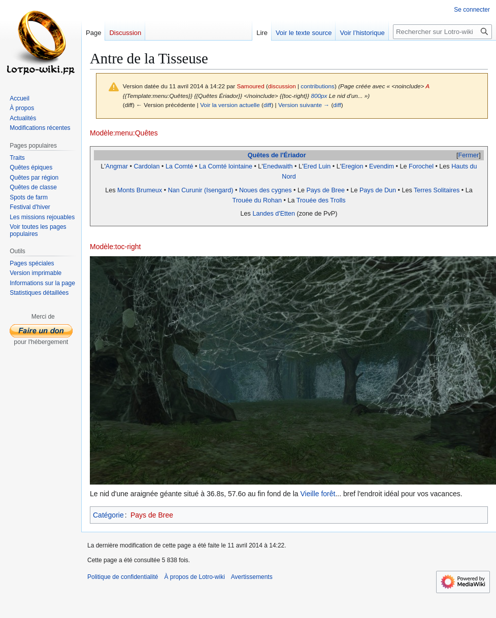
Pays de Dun (377, 190)
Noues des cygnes (265, 190)
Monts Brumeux (139, 190)
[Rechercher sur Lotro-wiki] (442, 31)
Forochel (421, 166)
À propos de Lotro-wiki (194, 576)
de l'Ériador (288, 155)
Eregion (352, 166)
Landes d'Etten (273, 213)
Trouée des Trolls (321, 200)
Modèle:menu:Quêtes (124, 133)
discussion (282, 86)
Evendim (381, 166)
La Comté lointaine (225, 166)
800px (319, 95)
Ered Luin (316, 166)
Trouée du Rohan (257, 200)
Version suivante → (303, 104)
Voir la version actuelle (230, 104)
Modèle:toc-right (115, 247)
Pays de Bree (325, 190)
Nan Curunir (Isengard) (201, 190)
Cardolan (146, 166)
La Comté (179, 166)
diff (267, 104)
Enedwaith (278, 166)
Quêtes (259, 155)
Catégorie (108, 515)
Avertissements (252, 576)
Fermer (468, 155)
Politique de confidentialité (122, 576)
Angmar (117, 166)
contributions (318, 86)
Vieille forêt (317, 494)
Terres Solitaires (436, 190)
